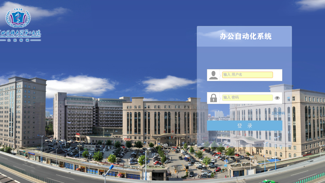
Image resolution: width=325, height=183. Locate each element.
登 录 (244, 125)
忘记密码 (278, 113)
